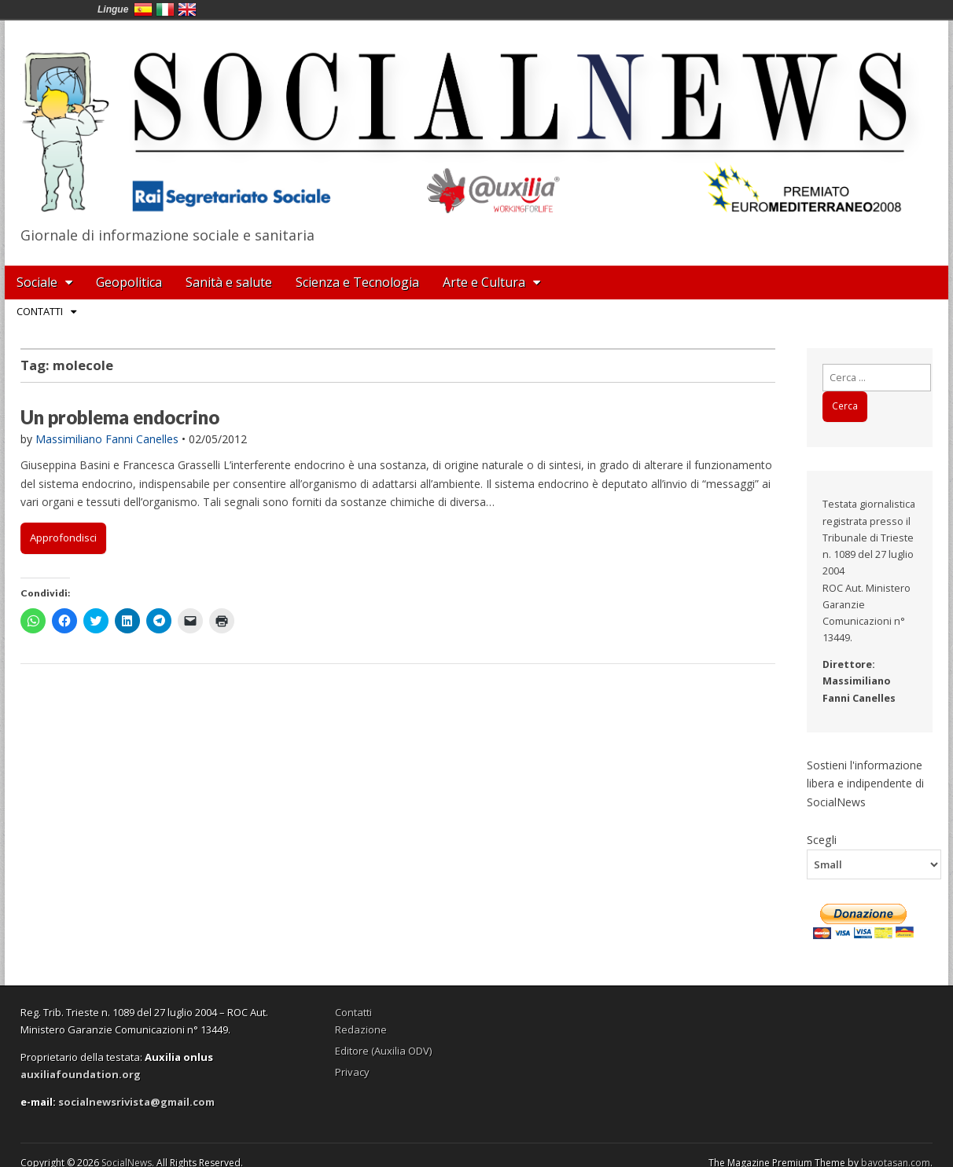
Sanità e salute (229, 282)
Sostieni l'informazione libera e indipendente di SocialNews (865, 783)
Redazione (361, 1029)
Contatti (40, 311)
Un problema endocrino (119, 417)
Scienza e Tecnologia (357, 282)
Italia (165, 9)
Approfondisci (63, 537)
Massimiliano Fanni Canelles (106, 438)
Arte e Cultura (484, 282)
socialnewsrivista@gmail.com (136, 1102)
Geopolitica (129, 282)
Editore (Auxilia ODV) (383, 1051)
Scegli (822, 839)
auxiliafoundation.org (80, 1074)
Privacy (352, 1072)
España (143, 9)
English (187, 9)
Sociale (37, 282)
